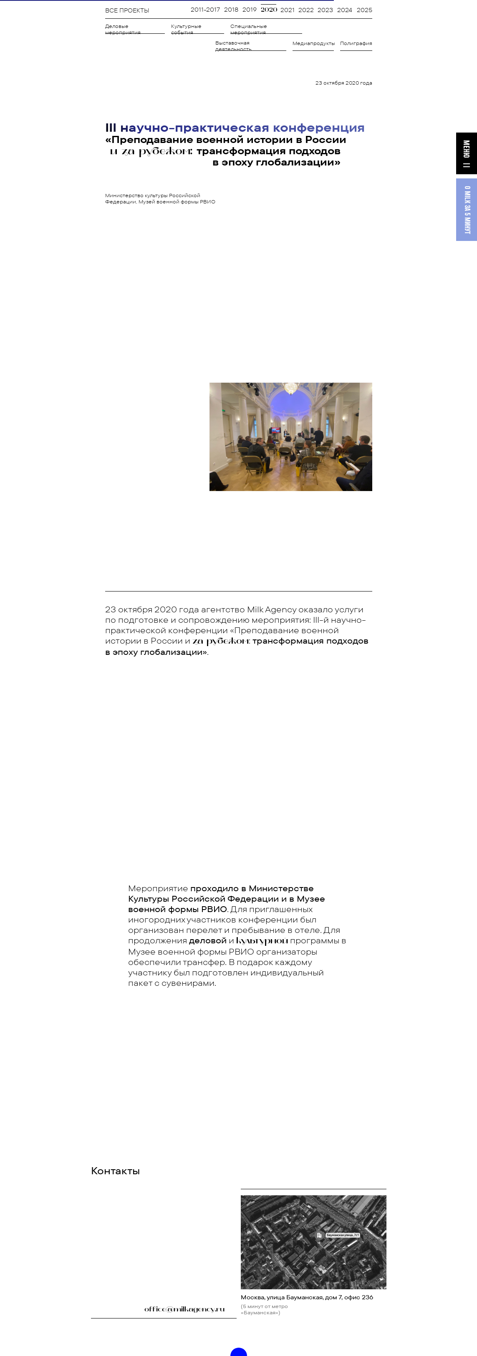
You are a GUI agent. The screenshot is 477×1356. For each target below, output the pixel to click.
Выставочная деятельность (233, 46)
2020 (269, 10)
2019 (249, 9)
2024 (344, 10)
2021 (287, 10)
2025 (364, 10)
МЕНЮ (465, 149)
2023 (325, 10)
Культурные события (186, 29)
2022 (306, 10)
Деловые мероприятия (123, 29)
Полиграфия (356, 43)
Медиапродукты (314, 43)
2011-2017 (205, 9)
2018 (231, 9)
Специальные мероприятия (248, 29)
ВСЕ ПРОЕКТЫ (127, 10)
